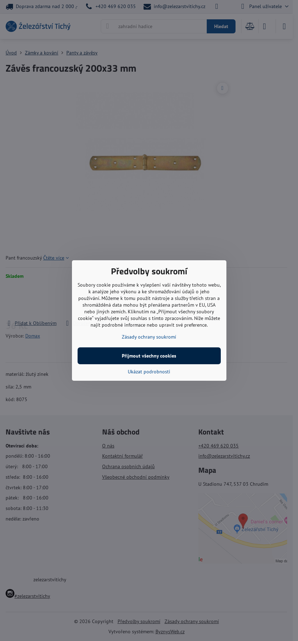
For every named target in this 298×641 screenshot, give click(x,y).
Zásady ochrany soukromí (149, 337)
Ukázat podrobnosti (149, 371)
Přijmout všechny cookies (149, 356)
